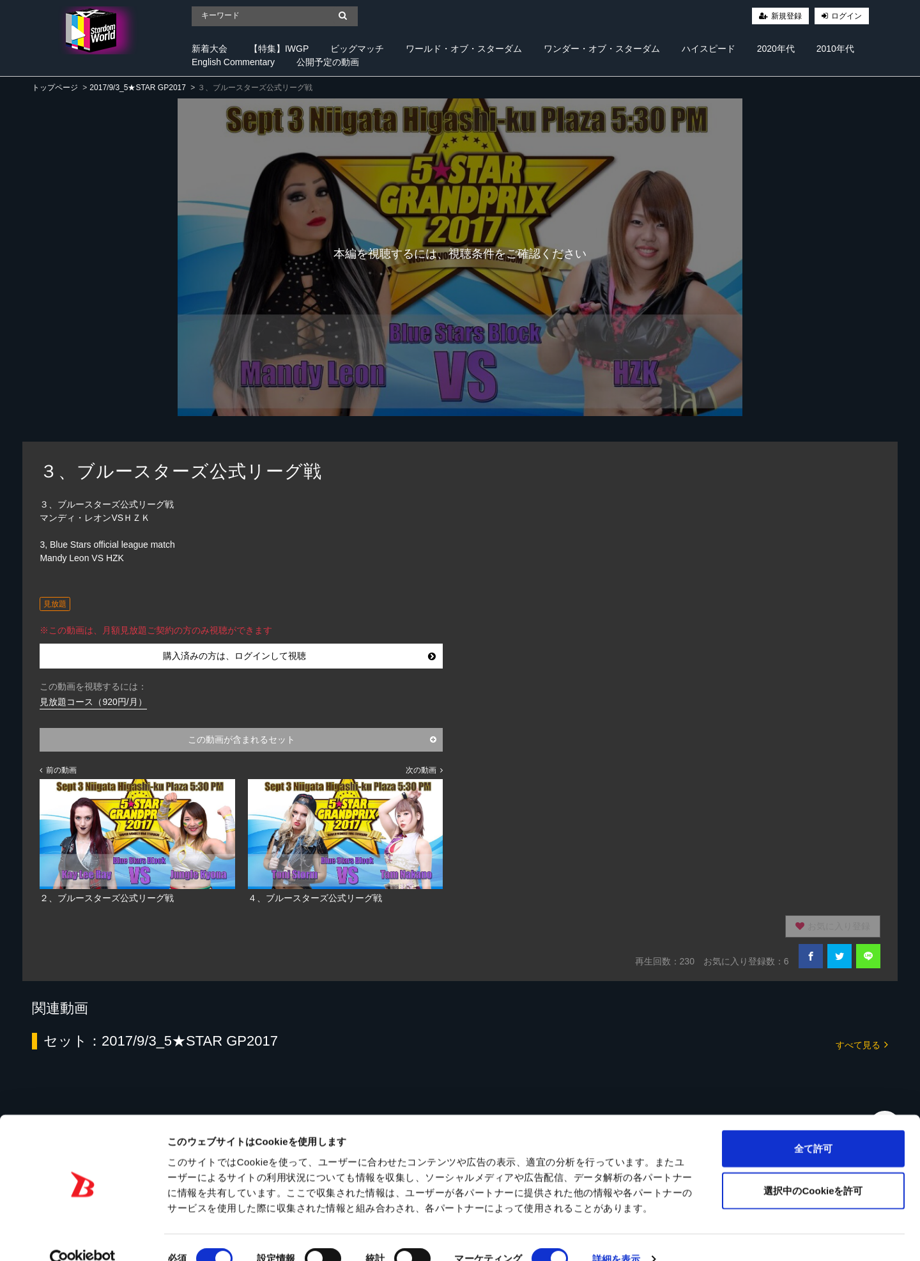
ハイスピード (708, 48)
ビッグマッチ (357, 48)
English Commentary (233, 62)
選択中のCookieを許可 (812, 1167)
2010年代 (835, 48)
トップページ (55, 87)
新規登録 (786, 16)
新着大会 (209, 48)
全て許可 (813, 1125)
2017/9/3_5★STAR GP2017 (137, 87)
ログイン (846, 16)
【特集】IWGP (279, 48)
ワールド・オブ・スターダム (464, 48)
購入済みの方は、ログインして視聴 (299, 656)
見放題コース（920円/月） (93, 702)
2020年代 (776, 48)
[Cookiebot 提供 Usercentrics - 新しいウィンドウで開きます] (83, 1236)
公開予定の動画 (327, 62)
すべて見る (862, 1044)
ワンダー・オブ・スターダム (602, 48)
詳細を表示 (616, 1235)
